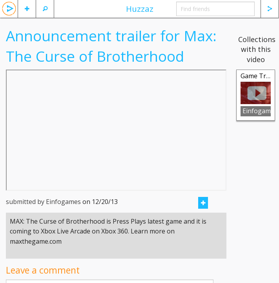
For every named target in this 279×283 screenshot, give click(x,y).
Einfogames (257, 111)
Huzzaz (139, 8)
